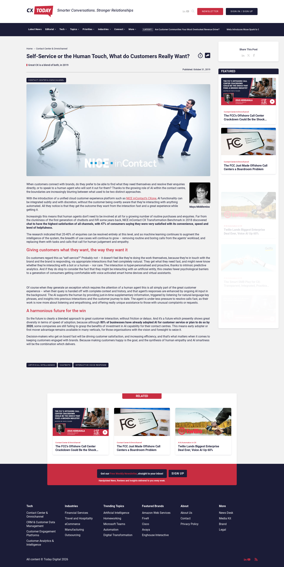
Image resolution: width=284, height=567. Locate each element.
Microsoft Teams (114, 524)
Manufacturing (74, 529)
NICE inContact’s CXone (141, 198)
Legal (222, 529)
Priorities (88, 29)
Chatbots (65, 365)
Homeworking (112, 518)
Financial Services (76, 512)
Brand (223, 524)
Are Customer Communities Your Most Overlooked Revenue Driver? (185, 29)
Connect (119, 29)
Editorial (50, 29)
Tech (62, 29)
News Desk (226, 512)
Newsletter (210, 11)
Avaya (146, 529)
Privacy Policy (190, 524)
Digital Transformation (117, 535)
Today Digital (52, 559)
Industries (104, 29)
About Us (186, 512)
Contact (186, 518)
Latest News (35, 29)
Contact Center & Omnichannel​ (46, 80)
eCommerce (72, 524)
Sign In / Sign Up (242, 11)
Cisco (145, 524)
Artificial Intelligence (41, 365)
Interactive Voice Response (90, 365)
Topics (74, 29)
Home (29, 48)
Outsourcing (72, 535)
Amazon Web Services (156, 512)
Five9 (145, 518)
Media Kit (225, 518)
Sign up (178, 473)
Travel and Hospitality (79, 518)
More (132, 29)
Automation (110, 529)
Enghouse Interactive (155, 535)
